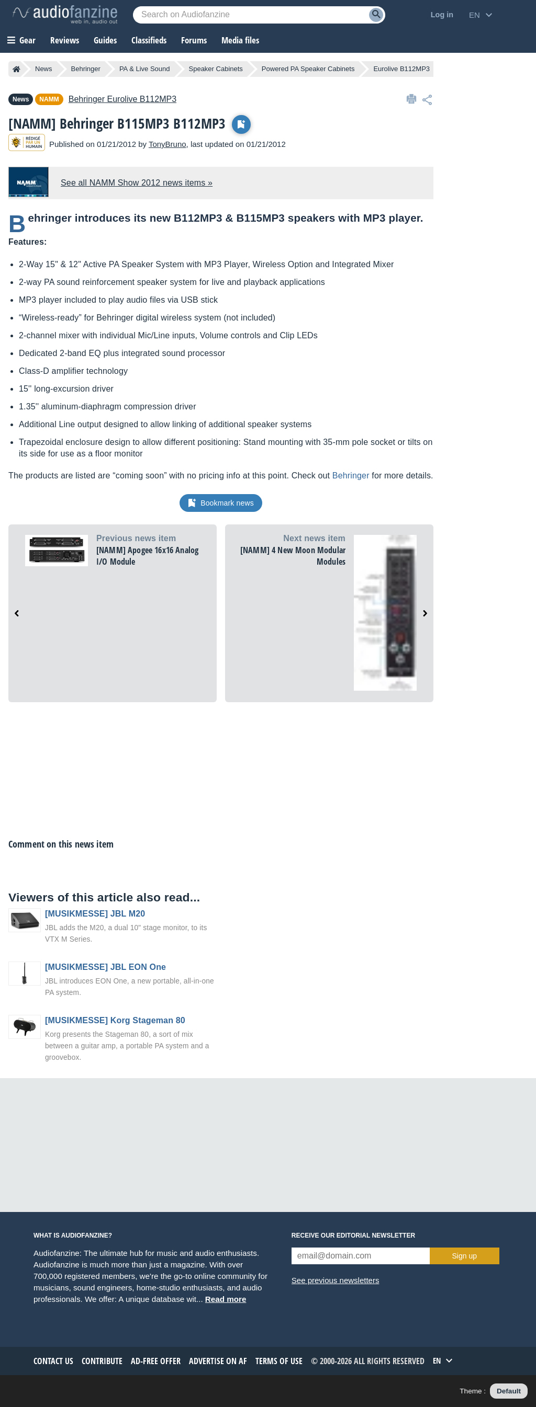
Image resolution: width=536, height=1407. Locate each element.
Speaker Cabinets (216, 69)
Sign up (464, 1256)
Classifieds (148, 40)
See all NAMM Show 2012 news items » (137, 182)
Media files (240, 40)
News (43, 69)
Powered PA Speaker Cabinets (308, 69)
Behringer (85, 69)
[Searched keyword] (259, 15)
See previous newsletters (335, 1280)
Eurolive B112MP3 (401, 69)
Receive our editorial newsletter (353, 1235)
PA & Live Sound (144, 69)
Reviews (64, 40)
